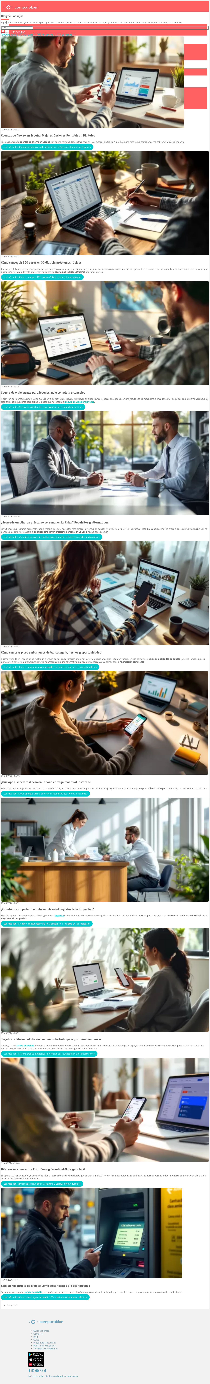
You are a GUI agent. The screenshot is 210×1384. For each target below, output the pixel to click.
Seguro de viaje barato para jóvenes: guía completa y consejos (43, 392)
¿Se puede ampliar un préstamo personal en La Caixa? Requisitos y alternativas (54, 522)
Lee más (47, 147)
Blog (35, 1336)
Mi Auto (11, 34)
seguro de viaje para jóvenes (79, 401)
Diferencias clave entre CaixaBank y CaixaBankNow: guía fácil (43, 1169)
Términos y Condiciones (45, 1348)
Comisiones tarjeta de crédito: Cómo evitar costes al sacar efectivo (45, 1286)
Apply (3, 31)
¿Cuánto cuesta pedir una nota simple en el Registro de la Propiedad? (47, 909)
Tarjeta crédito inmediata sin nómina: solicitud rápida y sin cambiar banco (51, 1039)
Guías (36, 1339)
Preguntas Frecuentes (44, 1342)
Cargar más (12, 1305)
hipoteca (59, 915)
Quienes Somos (41, 1330)
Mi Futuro (66, 34)
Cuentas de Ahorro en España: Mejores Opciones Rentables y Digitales (48, 135)
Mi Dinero (47, 34)
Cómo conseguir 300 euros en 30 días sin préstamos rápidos (41, 262)
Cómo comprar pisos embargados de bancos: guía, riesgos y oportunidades (51, 652)
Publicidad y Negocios (44, 1345)
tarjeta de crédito (33, 1292)
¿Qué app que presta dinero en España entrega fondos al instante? (45, 782)
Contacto (38, 1333)
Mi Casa (28, 34)
